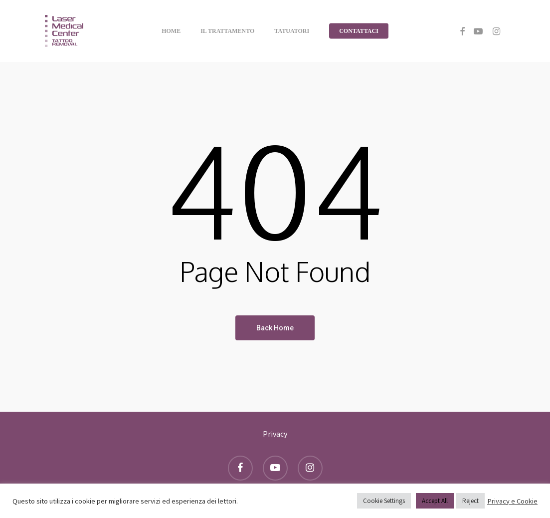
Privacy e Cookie (512, 501)
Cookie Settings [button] (384, 501)
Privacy (275, 434)
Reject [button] (470, 501)
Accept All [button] (435, 501)
